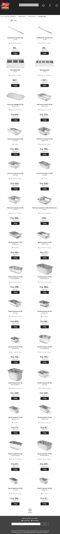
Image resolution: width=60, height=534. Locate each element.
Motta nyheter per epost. (30, 518)
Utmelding (35, 520)
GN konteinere (32, 16)
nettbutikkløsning (27, 532)
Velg (15, 120)
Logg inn (50, 5)
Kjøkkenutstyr (22, 16)
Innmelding (26, 520)
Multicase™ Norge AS (42, 532)
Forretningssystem (16, 532)
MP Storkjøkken (12, 16)
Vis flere (30, 512)
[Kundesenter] (43, 5)
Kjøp (15, 53)
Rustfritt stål (42, 16)
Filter (15, 20)
